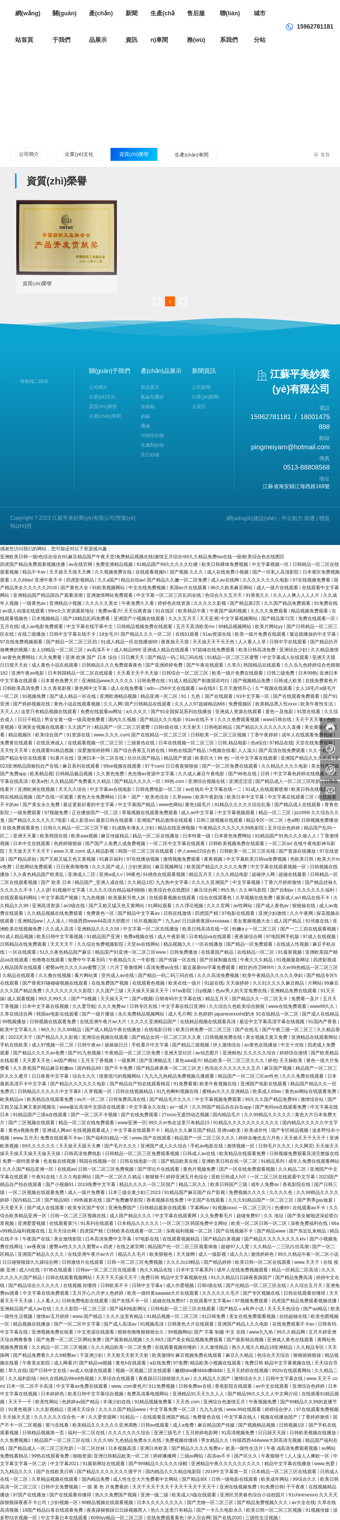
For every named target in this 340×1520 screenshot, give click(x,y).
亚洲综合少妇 (293, 647)
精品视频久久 (178, 942)
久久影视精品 (50, 1407)
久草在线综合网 (17, 1012)
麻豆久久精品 (240, 1353)
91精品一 (130, 1415)
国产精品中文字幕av (139, 911)
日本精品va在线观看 (210, 934)
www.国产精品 (87, 1314)
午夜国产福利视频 (229, 608)
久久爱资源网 (103, 1415)
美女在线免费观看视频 (253, 1314)
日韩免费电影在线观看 (86, 1299)
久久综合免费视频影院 (101, 942)
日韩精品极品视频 (74, 771)
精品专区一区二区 (265, 818)
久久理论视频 (190, 903)
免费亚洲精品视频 (115, 562)
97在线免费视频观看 (21, 640)
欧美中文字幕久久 (19, 1027)
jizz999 (302, 810)
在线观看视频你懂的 (176, 1345)
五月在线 (9, 624)
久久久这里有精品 (125, 1314)
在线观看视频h (151, 570)
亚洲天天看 (25, 833)
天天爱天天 (12, 1206)
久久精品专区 (310, 1345)
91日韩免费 (214, 1314)
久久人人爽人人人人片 (297, 593)
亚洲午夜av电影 (28, 671)
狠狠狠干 (154, 1174)
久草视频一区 (98, 1089)
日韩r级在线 (167, 725)
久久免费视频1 (16, 1438)
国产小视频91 (60, 1182)
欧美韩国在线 (54, 833)
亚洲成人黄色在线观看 (291, 1337)
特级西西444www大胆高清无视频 (267, 1438)
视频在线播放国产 (279, 1415)
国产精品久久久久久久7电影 (38, 818)
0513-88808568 (306, 465)
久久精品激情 (325, 647)
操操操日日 (117, 1043)
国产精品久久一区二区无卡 (260, 996)
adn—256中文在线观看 (171, 686)
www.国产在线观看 (152, 1136)
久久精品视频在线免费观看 (55, 911)
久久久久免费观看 (269, 608)
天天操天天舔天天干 (148, 989)
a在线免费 (160, 1360)
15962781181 (309, 26)
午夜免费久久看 (138, 601)
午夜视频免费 (263, 1399)
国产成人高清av (121, 1322)
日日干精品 (30, 717)
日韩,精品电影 (233, 740)
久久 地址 (274, 1213)
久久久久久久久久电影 (266, 578)
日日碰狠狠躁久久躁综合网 (30, 1260)
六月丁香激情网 (127, 965)
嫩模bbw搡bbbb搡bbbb (199, 1368)
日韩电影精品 (218, 725)
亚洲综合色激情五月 (224, 1399)
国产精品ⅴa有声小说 (242, 1306)
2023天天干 (21, 1035)
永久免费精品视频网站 (142, 1012)
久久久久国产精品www (123, 1407)
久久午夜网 (302, 911)
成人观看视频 (21, 996)
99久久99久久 (54, 996)
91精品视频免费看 (153, 1399)
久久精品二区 (292, 1167)
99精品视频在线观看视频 (108, 1500)
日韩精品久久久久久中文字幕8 (50, 1089)
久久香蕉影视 (57, 686)
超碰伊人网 (264, 872)
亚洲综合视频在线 (207, 779)
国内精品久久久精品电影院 (174, 1469)
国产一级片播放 (99, 1012)
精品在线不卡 (316, 896)
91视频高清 (152, 1322)
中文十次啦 (293, 1043)
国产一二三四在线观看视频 (308, 926)
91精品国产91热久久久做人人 (286, 833)
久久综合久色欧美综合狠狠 (237, 1004)
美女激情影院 (68, 1237)
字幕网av (200, 1206)
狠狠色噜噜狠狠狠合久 (141, 1330)
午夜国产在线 (36, 1237)
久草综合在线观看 (117, 1376)
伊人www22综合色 (197, 849)
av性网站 (243, 903)
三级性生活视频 (262, 1516)
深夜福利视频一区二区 (190, 1229)
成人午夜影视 (172, 934)
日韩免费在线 (151, 678)
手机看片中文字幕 (150, 1043)
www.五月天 (25, 1136)
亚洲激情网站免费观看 (110, 593)
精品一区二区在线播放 (156, 833)
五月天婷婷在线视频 (248, 1368)
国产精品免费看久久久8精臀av (45, 1353)
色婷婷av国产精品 (81, 1399)
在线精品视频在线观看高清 (208, 1020)
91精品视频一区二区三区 (172, 1314)
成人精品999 (127, 647)
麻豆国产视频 (278, 1066)
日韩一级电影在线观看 (235, 1477)
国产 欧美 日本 (57, 880)
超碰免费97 (248, 1213)
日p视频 (204, 989)
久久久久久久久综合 (129, 1430)
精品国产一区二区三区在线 (62, 1438)
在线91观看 (187, 632)
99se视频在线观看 (122, 764)
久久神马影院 (253, 888)
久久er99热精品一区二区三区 (308, 965)
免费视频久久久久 (248, 1190)
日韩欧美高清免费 (21, 686)
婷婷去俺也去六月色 (260, 1136)
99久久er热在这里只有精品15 (180, 1120)
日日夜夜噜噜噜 (73, 864)
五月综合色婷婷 (284, 826)
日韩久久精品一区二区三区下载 (76, 826)
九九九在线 (212, 1407)
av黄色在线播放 (261, 1043)
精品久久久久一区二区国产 (147, 1182)
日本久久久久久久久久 (161, 1500)
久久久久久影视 (210, 601)
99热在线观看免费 (51, 1454)
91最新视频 (290, 950)
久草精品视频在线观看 (55, 1477)
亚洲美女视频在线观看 (41, 725)
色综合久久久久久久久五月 (233, 1066)
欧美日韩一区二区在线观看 (263, 1260)
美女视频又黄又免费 (267, 1035)
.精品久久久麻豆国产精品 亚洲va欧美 (203, 1128)
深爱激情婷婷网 (94, 748)
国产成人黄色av (273, 903)
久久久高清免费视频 (218, 973)
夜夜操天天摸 (175, 640)
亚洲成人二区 (82, 872)
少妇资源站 (140, 864)
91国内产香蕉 (323, 1020)
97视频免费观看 (252, 1299)
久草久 (234, 663)
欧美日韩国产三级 (229, 1182)
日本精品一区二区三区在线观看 (284, 1469)
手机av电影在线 (207, 1143)
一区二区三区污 (255, 1206)
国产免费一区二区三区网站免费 (69, 1337)
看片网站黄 (86, 973)
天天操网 (186, 1252)
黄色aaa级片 (188, 1058)
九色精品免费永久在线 (139, 1438)
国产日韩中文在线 (48, 1368)
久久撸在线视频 (55, 973)
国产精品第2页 (246, 601)
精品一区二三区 (275, 810)
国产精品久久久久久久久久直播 (269, 725)
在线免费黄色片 (321, 678)
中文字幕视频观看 (236, 810)
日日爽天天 (133, 655)
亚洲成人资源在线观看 (239, 709)
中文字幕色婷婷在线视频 (299, 771)
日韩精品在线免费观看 (24, 942)
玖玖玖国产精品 (144, 756)
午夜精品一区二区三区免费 (133, 1050)
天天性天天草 (14, 748)
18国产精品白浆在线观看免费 (53, 1508)
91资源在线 (78, 733)
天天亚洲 (209, 616)
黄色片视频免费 (200, 1167)
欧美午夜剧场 (209, 795)
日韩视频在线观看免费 (53, 1020)
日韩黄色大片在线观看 (191, 1322)
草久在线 (17, 1368)
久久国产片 (80, 725)
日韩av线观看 (155, 1423)
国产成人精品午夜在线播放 (113, 1027)
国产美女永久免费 (42, 803)
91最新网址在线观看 (104, 1462)
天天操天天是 (17, 1415)
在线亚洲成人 (50, 740)
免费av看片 (110, 608)
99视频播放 (14, 1020)
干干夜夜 (296, 1485)
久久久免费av (112, 1004)
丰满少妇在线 (117, 1399)
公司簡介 (32, 154)
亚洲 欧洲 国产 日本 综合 (91, 655)
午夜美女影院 (36, 1360)
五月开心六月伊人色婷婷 (98, 1291)
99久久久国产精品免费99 (271, 1097)
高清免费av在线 (163, 965)
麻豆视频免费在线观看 (199, 1353)
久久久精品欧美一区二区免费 (122, 1345)
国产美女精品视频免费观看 (195, 1337)
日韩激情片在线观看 (83, 1260)
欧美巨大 (205, 756)
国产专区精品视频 (290, 1128)
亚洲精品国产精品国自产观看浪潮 (48, 593)
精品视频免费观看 (310, 608)
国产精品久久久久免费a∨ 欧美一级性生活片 (217, 1446)
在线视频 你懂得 (80, 1283)
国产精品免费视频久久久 (263, 1500)
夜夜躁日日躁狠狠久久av (164, 1376)
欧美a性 (40, 779)
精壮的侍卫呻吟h (257, 965)
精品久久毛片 (132, 1252)
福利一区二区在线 (87, 1430)
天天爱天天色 (36, 1058)
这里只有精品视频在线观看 (49, 709)
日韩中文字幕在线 (285, 1376)
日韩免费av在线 (196, 1384)
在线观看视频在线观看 (173, 896)
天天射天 (192, 725)
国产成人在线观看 (46, 1206)
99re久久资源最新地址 (72, 608)
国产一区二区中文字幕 (78, 1322)
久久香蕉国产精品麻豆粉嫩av (44, 1066)
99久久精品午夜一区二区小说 (308, 1252)
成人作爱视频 (180, 1283)
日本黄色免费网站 (233, 833)
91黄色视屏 (20, 1407)
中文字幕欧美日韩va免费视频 (257, 857)
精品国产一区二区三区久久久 (205, 1136)
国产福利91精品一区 (107, 1136)
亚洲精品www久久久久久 (108, 678)
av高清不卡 (99, 647)
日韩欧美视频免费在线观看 (237, 841)
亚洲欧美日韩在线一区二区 (230, 1159)
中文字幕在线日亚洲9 (184, 1004)
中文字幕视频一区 (271, 562)
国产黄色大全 (75, 585)
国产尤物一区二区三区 (211, 1500)
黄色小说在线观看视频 (78, 702)
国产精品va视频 (96, 1360)
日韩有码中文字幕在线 (179, 996)
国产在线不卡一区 (131, 1299)
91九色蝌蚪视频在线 (178, 1089)
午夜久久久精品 (257, 957)
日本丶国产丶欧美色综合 (144, 795)
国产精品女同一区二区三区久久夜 (167, 1035)
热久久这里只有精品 (172, 1508)
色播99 (282, 1206)
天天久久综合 (73, 787)
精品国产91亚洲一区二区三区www (131, 950)
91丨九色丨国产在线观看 (207, 694)
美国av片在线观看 (188, 585)
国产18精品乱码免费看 (87, 616)
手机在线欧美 (14, 1043)
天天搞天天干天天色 (214, 640)
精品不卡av (34, 570)
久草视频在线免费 (254, 896)
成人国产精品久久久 (131, 1213)
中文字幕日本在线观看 (65, 1516)
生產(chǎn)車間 (220, 155)
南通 (309, 516)
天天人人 (9, 709)
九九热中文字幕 (173, 880)
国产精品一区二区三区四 (72, 640)
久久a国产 (108, 578)
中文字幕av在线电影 (111, 787)
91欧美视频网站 (109, 585)
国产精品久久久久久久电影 (78, 1081)
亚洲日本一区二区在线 (101, 756)
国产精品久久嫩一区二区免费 (178, 578)
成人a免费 (184, 1423)
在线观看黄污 (63, 1221)
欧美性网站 (47, 1399)
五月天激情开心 (236, 686)
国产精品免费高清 (294, 1275)
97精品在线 (281, 740)
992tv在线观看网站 (292, 1368)
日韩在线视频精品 (135, 1089)
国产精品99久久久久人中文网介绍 (263, 1392)
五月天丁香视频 (98, 1058)
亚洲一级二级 (155, 1492)
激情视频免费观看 (182, 857)
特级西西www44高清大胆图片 (100, 919)
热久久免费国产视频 (116, 1492)
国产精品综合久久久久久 (34, 1283)
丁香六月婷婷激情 (283, 880)
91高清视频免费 (238, 1430)
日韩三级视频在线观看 (220, 818)
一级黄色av (34, 601)
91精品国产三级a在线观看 (40, 1113)
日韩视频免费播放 (319, 818)
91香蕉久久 (258, 593)
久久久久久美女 (102, 601)
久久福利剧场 (23, 1376)
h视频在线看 (222, 748)
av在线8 (207, 686)
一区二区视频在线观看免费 (36, 1190)
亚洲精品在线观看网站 (315, 1035)
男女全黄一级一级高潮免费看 (75, 717)
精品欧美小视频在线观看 (216, 1360)
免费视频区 (240, 702)
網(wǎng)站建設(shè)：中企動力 (264, 516)
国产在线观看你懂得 (71, 1492)
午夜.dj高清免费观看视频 (292, 1446)
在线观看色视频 (149, 981)
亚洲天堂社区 (178, 1050)
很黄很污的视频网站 (120, 1074)
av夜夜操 (37, 1244)
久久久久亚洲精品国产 (154, 1020)
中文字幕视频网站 (239, 616)
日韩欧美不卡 (114, 1283)
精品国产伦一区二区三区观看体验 (183, 1244)
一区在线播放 (209, 942)
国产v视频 (142, 996)
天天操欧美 (291, 1058)
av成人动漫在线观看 (24, 608)
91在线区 (165, 608)
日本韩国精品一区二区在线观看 (81, 671)
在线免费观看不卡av (294, 1322)
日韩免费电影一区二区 (159, 787)
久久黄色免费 (111, 771)
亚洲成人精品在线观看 (166, 647)
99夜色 (133, 872)
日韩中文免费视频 (60, 1485)
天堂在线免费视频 (315, 740)
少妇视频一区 (64, 1500)
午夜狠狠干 (273, 1454)
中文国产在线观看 (206, 1198)
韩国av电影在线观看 (58, 1012)
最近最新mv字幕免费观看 (210, 965)
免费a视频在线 (139, 934)
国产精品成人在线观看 (298, 803)
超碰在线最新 (293, 872)
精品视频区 (20, 733)
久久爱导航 (84, 1004)
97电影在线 (147, 1237)
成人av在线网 (225, 578)
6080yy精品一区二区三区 (117, 1516)
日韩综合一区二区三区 (186, 671)
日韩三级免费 (281, 671)
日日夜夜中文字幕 (51, 1074)
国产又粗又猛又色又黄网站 (117, 903)
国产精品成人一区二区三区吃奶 (288, 779)
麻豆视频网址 (169, 864)
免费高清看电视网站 (148, 1392)
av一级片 (180, 1105)
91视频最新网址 (293, 957)
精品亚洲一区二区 (159, 694)
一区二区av (280, 841)
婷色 (272, 1058)
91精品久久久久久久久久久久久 (246, 1120)
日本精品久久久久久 (138, 1221)
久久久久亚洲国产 (211, 880)
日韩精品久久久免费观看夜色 (112, 663)
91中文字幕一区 (253, 694)
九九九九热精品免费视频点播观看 (179, 1074)
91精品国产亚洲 (104, 934)
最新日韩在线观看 (115, 818)
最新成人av (287, 896)
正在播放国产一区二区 (96, 810)
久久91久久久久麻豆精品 (279, 981)
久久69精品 (69, 1027)
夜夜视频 (214, 857)
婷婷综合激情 (294, 1050)
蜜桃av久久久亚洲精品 (226, 1089)
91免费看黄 (185, 1081)
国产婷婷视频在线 (32, 702)
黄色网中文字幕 (91, 686)
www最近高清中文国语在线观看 (93, 1105)
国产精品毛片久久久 (171, 1097)
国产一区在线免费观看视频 (247, 1167)
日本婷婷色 (53, 1392)
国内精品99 (89, 1066)
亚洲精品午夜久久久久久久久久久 (226, 1462)
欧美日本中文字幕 (246, 795)
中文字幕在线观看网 (176, 1213)
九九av (172, 919)
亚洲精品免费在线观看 (294, 989)
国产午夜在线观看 (205, 663)
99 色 (222, 756)
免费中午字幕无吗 (87, 957)
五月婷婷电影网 (202, 1430)
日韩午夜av (89, 1043)
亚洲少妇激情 (273, 911)
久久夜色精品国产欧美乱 (39, 872)
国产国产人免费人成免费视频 (116, 841)
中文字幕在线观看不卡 (137, 1128)
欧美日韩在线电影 (310, 787)
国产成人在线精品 (320, 1012)
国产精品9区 (58, 1198)
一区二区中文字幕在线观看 (177, 841)
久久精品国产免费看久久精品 (81, 779)
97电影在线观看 (238, 911)
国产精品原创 (23, 857)
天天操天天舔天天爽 (80, 1143)
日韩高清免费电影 (83, 1151)
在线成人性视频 (293, 942)
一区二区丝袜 (91, 1446)
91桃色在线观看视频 (164, 872)
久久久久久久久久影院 (69, 989)
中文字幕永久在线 (148, 1105)
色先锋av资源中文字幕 (152, 771)
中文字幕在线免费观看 (46, 1291)
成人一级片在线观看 (277, 585)
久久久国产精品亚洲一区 (28, 1167)
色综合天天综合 (274, 1353)
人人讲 (43, 888)
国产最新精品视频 (124, 1337)
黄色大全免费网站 (96, 795)
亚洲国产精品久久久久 (41, 1252)
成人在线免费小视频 (228, 570)
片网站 (315, 981)
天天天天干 (62, 942)
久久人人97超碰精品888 (200, 702)
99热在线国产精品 (187, 748)
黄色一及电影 (280, 709)
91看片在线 (62, 756)
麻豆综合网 (206, 888)
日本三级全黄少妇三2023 (135, 1190)
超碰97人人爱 (235, 1244)
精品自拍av (132, 578)
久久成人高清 (60, 926)
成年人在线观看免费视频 (308, 733)
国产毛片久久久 (121, 1143)
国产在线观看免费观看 (297, 694)
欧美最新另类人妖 (127, 896)
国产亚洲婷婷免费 (164, 663)
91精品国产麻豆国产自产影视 (195, 1190)
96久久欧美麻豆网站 (232, 585)
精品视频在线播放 (32, 1322)
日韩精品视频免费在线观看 (145, 624)
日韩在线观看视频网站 (69, 1275)
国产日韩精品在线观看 (148, 702)
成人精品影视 (101, 849)
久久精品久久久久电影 (285, 764)
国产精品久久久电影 (161, 717)
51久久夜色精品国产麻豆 (66, 950)
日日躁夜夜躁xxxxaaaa (206, 919)
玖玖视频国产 (148, 919)
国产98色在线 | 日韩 (249, 771)
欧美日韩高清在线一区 (206, 926)
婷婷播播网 (165, 1454)
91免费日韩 (272, 1485)
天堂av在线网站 (144, 942)
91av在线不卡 (200, 717)
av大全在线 (303, 1500)
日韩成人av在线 (200, 1151)
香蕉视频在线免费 (165, 1198)
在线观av (66, 1167)
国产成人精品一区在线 (73, 694)
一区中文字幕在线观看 (255, 756)
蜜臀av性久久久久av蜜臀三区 (76, 965)
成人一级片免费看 (87, 1190)
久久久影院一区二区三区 (81, 1306)
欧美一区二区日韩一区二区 (259, 1221)
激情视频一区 (241, 1143)
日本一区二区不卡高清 (30, 1384)
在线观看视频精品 (181, 1237)
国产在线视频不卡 (235, 1229)
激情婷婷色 (263, 1252)
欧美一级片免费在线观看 (261, 632)
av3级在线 (74, 903)
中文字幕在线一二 (224, 787)
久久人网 (113, 702)
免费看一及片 (305, 996)
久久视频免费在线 (114, 570)
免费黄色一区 (101, 911)
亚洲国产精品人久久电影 (243, 1322)
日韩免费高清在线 (128, 1097)
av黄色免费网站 (19, 655)
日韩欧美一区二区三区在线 (248, 849)
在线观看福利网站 (19, 896)
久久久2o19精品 (183, 1260)
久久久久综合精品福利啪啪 (117, 888)
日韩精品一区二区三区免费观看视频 (143, 1151)
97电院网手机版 (283, 934)
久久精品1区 (140, 880)
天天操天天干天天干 (29, 849)
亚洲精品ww (31, 919)
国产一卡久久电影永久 (220, 1508)
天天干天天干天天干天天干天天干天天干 (174, 1485)
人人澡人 (247, 748)
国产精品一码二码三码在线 (176, 655)
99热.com (175, 779)
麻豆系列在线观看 (81, 764)
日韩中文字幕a (148, 1283)
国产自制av (282, 888)
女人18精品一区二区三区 (58, 647)
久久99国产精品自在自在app (222, 1105)
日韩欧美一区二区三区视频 (219, 733)
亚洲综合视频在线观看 (105, 1035)
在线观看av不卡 (310, 1206)
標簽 (324, 516)
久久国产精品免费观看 (288, 601)
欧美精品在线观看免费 (51, 1097)
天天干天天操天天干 (117, 1275)
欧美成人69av (268, 1089)
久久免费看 (51, 655)
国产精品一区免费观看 (250, 942)
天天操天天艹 (114, 996)
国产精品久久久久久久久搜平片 (110, 1469)
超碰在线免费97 (169, 1299)
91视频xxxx (224, 1206)
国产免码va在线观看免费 (281, 1105)
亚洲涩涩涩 (241, 779)
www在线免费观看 (287, 1004)
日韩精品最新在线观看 (164, 1206)
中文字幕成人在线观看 (286, 655)
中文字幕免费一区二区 (173, 1407)
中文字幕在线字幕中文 (90, 624)
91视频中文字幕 (69, 888)
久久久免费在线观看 (303, 1074)
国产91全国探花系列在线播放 (182, 709)
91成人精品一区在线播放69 (130, 640)
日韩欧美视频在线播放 (313, 1430)
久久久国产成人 (109, 864)
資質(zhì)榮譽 (154, 154)
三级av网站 (192, 1454)
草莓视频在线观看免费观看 (150, 810)
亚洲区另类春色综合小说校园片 (253, 1492)
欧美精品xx (12, 1097)
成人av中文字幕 (198, 810)
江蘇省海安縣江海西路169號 (296, 485)
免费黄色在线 (207, 1415)
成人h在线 (30, 1267)
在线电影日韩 (158, 1027)
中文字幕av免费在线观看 (82, 1384)
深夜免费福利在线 (310, 1221)
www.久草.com (69, 849)
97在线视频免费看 (312, 578)
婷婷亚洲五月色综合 (187, 1174)
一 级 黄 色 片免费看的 (106, 1485)
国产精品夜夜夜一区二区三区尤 (169, 1066)
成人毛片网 (179, 1012)
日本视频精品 (46, 616)
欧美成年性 (256, 1128)
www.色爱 (325, 1462)
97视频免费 (56, 810)
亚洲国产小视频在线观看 (140, 616)
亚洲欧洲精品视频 (119, 694)
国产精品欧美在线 (180, 1159)
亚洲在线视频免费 (238, 1485)
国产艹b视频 (84, 996)
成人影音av (82, 818)
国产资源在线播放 (298, 849)
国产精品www (272, 1229)
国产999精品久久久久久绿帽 (158, 1462)
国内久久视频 (122, 717)
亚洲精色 (231, 1050)
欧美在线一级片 (185, 981)
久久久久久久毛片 (221, 1291)
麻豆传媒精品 (115, 833)
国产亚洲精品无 (156, 1058)
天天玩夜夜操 (138, 608)
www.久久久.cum (111, 733)
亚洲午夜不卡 (49, 578)
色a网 (293, 818)
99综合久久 (305, 1477)
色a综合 (259, 740)
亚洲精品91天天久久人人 (198, 1392)
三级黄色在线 (141, 740)
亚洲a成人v (111, 872)
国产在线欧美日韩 (55, 1469)
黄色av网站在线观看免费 (311, 1089)
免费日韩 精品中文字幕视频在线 (175, 1275)
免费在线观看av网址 (102, 709)
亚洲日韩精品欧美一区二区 (122, 1454)
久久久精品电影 (233, 872)
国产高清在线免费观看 (282, 748)
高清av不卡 (219, 1454)
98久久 (48, 1027)
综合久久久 (84, 1074)
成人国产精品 (288, 919)
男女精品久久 (215, 1438)
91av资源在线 (217, 632)
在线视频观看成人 (92, 1128)
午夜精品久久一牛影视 (132, 957)
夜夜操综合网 (249, 934)
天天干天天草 (309, 717)
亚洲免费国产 (122, 1206)
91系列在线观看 (97, 1221)
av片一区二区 (92, 1097)
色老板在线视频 (60, 1159)
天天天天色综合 (284, 1306)
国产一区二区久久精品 (119, 1174)
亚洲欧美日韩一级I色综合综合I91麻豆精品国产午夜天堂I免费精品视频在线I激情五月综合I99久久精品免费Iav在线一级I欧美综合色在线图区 (142, 554)
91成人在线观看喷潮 (267, 787)
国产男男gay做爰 (315, 1198)
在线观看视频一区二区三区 (96, 740)
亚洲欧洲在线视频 (37, 787)
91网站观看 (160, 903)
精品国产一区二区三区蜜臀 (122, 725)
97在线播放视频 (144, 857)
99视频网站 (180, 1330)
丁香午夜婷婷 (264, 733)
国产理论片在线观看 (159, 1167)
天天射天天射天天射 (128, 1353)
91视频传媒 (317, 1508)
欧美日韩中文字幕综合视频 (96, 1392)
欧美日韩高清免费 (257, 647)
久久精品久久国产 (212, 1376)
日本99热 (307, 671)
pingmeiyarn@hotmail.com (290, 445)
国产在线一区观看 (55, 795)
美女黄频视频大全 (252, 919)
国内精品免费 (96, 1477)
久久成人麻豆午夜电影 (202, 771)
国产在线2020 (228, 1516)
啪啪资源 (82, 1454)
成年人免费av (265, 1182)
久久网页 (304, 1143)
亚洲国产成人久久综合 (164, 1143)
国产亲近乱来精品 (308, 1229)
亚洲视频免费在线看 (53, 1330)
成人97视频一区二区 (53, 1043)
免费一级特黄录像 (21, 1159)
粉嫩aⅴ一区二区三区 (255, 926)
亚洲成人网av (56, 1128)
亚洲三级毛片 (168, 1430)
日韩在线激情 (178, 911)
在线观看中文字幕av (211, 1299)
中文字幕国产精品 (137, 803)
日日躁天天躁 (272, 1430)
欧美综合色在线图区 (170, 888)
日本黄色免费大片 (60, 678)
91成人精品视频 (17, 934)
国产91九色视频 (85, 1050)
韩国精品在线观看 (262, 663)
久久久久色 (281, 1190)
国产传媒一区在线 (178, 957)
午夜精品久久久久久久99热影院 (232, 826)
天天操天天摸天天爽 (70, 570)
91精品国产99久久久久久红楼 (167, 562)
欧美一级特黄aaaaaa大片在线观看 (163, 1291)
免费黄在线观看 (17, 740)
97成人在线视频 (320, 934)
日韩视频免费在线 (224, 1035)
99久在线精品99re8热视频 (67, 1376)
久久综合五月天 (307, 1283)
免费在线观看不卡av (62, 1136)
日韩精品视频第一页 (43, 1430)
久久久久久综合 (260, 1050)
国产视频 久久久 (187, 570)
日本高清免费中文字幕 (109, 1237)
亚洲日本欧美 (154, 1446)
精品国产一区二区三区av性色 (249, 1074)
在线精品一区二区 (256, 950)
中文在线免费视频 (147, 585)
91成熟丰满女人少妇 (133, 826)
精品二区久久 (193, 1182)
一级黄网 (127, 1058)
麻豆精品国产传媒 (217, 1423)
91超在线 (213, 981)
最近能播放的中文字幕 (313, 632)
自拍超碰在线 (293, 1314)
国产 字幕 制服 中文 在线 (220, 1330)
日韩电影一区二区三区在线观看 (183, 1306)
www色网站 (171, 803)
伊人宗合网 (199, 1516)
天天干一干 (20, 1399)
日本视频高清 (122, 1446)
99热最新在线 (88, 1198)
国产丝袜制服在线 (219, 957)
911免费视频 (162, 1384)
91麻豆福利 (111, 857)
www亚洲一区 (132, 1120)
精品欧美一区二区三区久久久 (235, 1058)
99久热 (228, 888)
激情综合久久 (248, 1376)
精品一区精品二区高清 (295, 1267)
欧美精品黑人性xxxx (276, 702)
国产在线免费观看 (140, 1113)
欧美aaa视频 (85, 833)
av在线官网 (81, 562)
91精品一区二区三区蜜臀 (233, 655)
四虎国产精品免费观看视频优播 (33, 562)
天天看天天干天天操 (138, 671)
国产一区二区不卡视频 (95, 1113)
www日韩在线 (278, 717)
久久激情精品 (214, 1345)
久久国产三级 (110, 989)
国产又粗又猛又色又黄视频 (68, 857)
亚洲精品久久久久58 (99, 926)
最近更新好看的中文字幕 (89, 803)
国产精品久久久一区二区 (147, 632)
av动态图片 (207, 1050)
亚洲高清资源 (46, 903)
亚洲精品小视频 (66, 601)
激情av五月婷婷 (53, 1314)
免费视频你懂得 (182, 1438)
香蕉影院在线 (297, 1182)
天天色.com (188, 1399)
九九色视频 (94, 896)
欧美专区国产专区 (87, 1206)
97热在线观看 (58, 1267)
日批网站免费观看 (34, 864)
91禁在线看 (309, 709)
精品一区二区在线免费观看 (87, 1120)
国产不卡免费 (119, 1066)
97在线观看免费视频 (317, 1407)
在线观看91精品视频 (53, 748)
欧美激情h (162, 1353)
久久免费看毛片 (217, 1213)
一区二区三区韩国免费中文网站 (195, 1221)
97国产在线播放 (30, 1492)
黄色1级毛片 (198, 803)
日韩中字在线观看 (288, 640)
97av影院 (182, 989)
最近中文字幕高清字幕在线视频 (272, 1020)
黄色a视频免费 (24, 1128)
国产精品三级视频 (191, 1043)
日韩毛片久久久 (275, 1143)
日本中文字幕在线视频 (46, 1004)
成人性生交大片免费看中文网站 (146, 1477)
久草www (182, 795)
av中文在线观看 (273, 1384)
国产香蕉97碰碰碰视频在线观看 (55, 981)
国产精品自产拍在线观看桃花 (140, 1081)
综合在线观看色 (216, 896)
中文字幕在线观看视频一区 (278, 864)
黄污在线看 (57, 1423)
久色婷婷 (203, 1012)
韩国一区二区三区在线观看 (146, 849)
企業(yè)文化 (91, 154)
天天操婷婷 (238, 981)
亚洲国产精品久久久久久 (307, 756)
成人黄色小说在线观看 (55, 663)
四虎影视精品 (80, 578)
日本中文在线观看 (32, 841)
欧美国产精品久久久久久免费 (217, 864)
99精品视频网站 (235, 624)
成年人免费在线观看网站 (313, 1159)
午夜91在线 (44, 1174)
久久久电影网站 (76, 1174)
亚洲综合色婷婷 (309, 1384)
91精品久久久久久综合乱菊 (243, 803)
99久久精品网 (291, 1330)
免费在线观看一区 (317, 616)
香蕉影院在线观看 (234, 1384)
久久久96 (103, 1438)
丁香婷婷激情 (315, 1415)
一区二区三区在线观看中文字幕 (283, 1174)
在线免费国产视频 (110, 981)
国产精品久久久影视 (57, 1035)
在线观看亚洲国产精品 (167, 1415)
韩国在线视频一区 (98, 1159)
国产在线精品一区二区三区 (159, 733)
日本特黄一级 (197, 833)
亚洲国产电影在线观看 (264, 1081)
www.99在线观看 (244, 1407)
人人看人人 (47, 1299)
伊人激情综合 (227, 1043)
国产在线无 (247, 1027)
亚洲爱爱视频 (32, 1221)
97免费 (180, 1360)
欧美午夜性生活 (317, 702)
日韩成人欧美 (288, 678)
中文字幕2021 (65, 1462)
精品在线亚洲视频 (177, 826)
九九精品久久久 (17, 1469)
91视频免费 (34, 694)
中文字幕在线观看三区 (291, 795)
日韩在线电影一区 (139, 1159)
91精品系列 (273, 1159)
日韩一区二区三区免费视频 (106, 1167)
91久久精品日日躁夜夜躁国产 (242, 1275)
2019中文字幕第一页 (227, 1469)
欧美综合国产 (49, 733)
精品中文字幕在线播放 (288, 1462)
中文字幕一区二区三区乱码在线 (169, 593)
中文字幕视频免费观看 (219, 1097)
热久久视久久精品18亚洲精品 (263, 1345)
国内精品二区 (27, 1198)
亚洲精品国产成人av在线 (26, 1306)
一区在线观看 (23, 950)
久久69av (22, 578)
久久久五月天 (183, 616)
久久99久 (155, 1337)
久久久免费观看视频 (239, 717)
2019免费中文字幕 (97, 1182)
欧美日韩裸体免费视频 (225, 562)
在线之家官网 (130, 1244)
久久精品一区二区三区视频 (60, 1345)
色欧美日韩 (302, 857)
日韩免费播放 (184, 950)
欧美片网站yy (269, 624)
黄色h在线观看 (131, 1360)
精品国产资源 (178, 756)
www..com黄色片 (128, 1384)
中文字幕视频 (247, 880)
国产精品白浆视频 (222, 1237)
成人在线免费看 (127, 686)
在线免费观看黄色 (21, 826)
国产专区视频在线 (262, 1291)
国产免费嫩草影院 (125, 1198)
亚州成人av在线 (118, 973)
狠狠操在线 (304, 903)
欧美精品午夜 (192, 608)
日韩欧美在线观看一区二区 (135, 1229)
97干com (154, 764)
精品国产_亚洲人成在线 (100, 880)
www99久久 (323, 1004)
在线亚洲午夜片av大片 (104, 1020)
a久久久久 (137, 709)
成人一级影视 (212, 1252)
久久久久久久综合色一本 (60, 1415)
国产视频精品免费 (252, 678)
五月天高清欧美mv (196, 624)
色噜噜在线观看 (49, 957)
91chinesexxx (303, 1492)
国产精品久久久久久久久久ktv (275, 1237)
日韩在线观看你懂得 (305, 1291)
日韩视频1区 (292, 1423)
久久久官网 (219, 903)
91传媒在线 (317, 919)
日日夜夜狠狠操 (183, 764)
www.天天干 (308, 1260)
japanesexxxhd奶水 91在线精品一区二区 (257, 1012)
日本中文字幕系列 (195, 1267)
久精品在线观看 (19, 973)
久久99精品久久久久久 (268, 1113)
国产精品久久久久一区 (138, 779)
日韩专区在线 (144, 1004)
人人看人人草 (252, 640)
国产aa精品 (315, 1306)
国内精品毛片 (227, 1113)
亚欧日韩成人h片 (229, 1174)
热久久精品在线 (157, 1267)
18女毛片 (108, 632)
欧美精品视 (41, 771)
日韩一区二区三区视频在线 (78, 1213)
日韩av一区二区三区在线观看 (107, 1267)
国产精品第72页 (278, 616)
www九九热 (261, 1330)
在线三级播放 (32, 632)
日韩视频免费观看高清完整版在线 (304, 1151)
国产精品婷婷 (218, 1260)
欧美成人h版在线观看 (194, 1492)
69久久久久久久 (39, 1143)
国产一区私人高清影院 (276, 570)
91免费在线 (326, 601)
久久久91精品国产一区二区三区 (261, 1198)
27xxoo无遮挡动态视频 (185, 1113)
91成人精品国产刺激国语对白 (199, 678)
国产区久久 (246, 1454)
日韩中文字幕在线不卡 (73, 632)
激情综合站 (312, 1097)
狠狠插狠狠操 (307, 1353)
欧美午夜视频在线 (219, 1081)
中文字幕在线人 (241, 1415)
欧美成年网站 (275, 1477)
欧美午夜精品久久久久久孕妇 (273, 973)
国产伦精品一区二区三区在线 (257, 1283)
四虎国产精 (207, 911)
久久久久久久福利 (316, 888)
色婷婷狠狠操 (68, 841)
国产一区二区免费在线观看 (230, 764)
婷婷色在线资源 (175, 601)
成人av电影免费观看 (42, 624)
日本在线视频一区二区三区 (186, 740)
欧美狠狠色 (161, 1252)
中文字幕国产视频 (60, 896)
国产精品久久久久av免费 (39, 1050)
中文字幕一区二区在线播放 (151, 926)
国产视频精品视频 (257, 1423)
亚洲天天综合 (81, 1407)
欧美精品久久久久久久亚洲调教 (105, 1423)
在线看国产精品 (218, 950)
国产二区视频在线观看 (32, 1120)
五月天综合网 (62, 1229)
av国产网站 (66, 1058)
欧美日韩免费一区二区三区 (204, 1027)
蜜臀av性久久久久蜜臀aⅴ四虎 (81, 1244)
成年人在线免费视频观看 (243, 1267)
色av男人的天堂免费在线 (241, 989)
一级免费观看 (27, 810)
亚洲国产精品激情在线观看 (165, 818)
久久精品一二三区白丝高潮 (281, 1244)
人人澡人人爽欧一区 (309, 1454)
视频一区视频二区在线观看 (144, 1368)
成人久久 (239, 1252)
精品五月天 (201, 872)
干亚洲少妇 (92, 1353)
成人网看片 (65, 1360)
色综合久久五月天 (224, 593)
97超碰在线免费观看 (214, 647)
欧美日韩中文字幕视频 (60, 934)
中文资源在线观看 (96, 1330)
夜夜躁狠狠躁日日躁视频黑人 (117, 1508)
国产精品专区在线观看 (24, 756)
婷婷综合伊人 (279, 1407)
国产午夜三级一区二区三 (288, 1027)
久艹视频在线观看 (274, 686)
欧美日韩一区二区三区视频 (274, 1508)
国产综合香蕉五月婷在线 (140, 748)
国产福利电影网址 (129, 1306)
